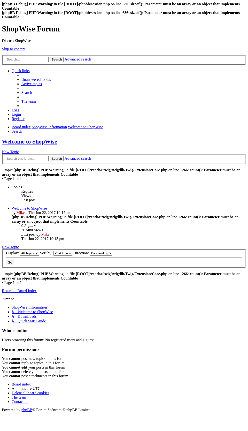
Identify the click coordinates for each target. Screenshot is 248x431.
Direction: (92, 253)
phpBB (26, 410)
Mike (20, 213)
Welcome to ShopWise (29, 141)
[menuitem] (36, 79)
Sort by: (56, 253)
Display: (22, 253)
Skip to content (13, 49)
